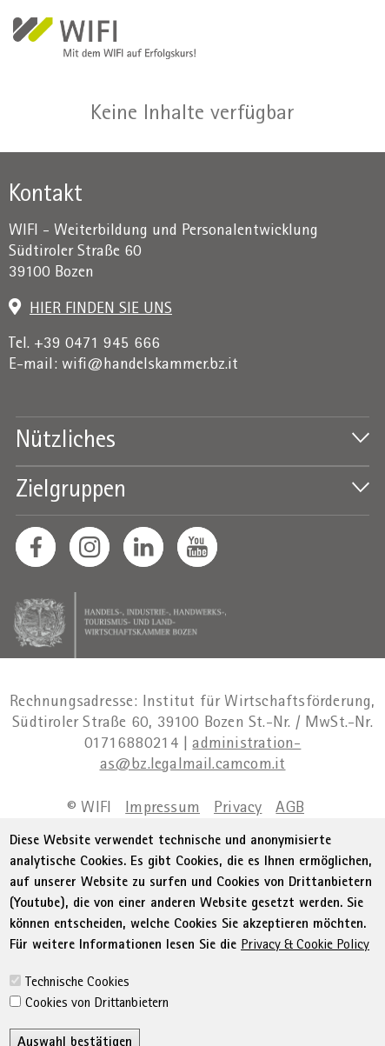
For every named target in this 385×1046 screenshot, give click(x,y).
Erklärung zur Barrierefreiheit (151, 831)
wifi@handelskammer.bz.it (150, 365)
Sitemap (290, 831)
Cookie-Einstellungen (185, 874)
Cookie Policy (277, 852)
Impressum (162, 809)
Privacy (238, 809)
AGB (289, 809)
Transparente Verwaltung (134, 852)
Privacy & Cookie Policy (305, 1005)
